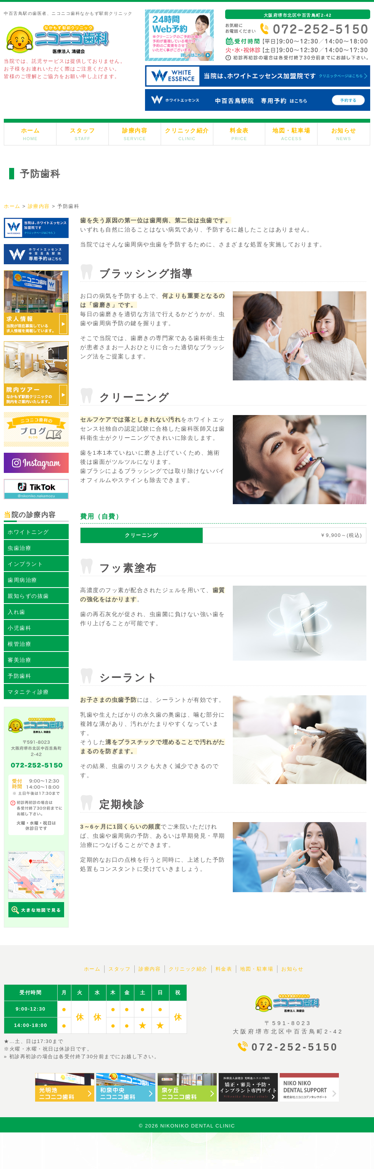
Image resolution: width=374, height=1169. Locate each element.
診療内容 (134, 134)
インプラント (25, 564)
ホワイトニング (28, 532)
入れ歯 (17, 612)
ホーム (30, 134)
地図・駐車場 (291, 134)
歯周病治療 (22, 580)
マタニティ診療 (28, 692)
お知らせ (343, 134)
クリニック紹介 (187, 134)
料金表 (239, 134)
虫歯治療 (19, 548)
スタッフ (82, 134)
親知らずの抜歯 (28, 596)
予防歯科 (19, 676)
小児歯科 (19, 628)
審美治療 (19, 660)
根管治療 (19, 644)
